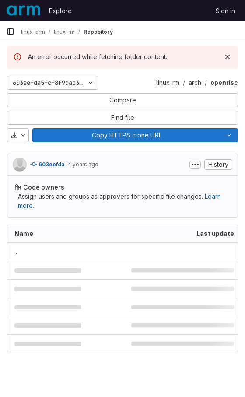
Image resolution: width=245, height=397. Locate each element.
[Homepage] (23, 11)
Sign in (225, 10)
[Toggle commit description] (195, 165)
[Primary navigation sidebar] (11, 32)
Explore (60, 10)
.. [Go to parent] (15, 252)
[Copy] (126, 135)
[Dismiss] (227, 57)
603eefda (47, 164)
